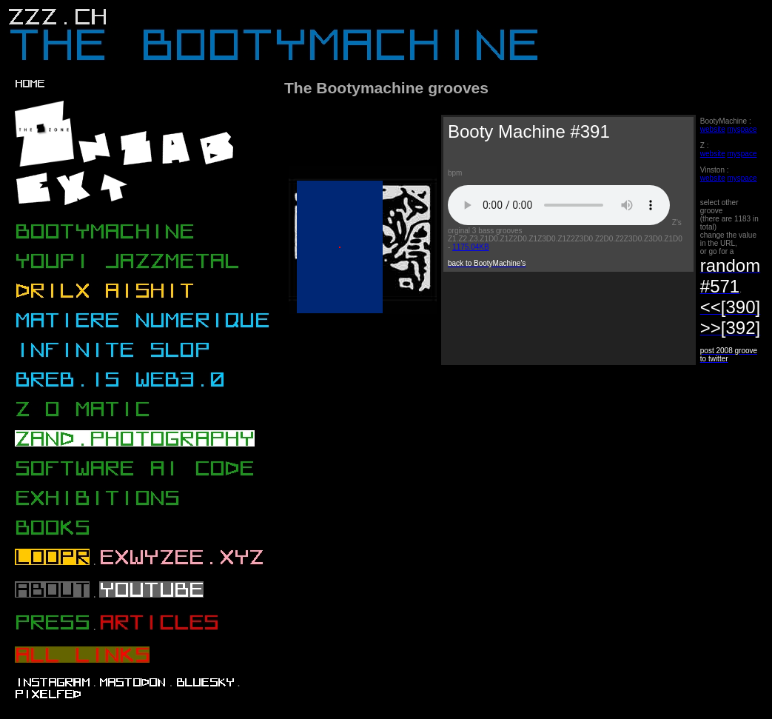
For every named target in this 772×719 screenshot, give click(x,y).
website (712, 129)
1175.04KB (470, 247)
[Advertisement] (407, 493)
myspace (741, 129)
